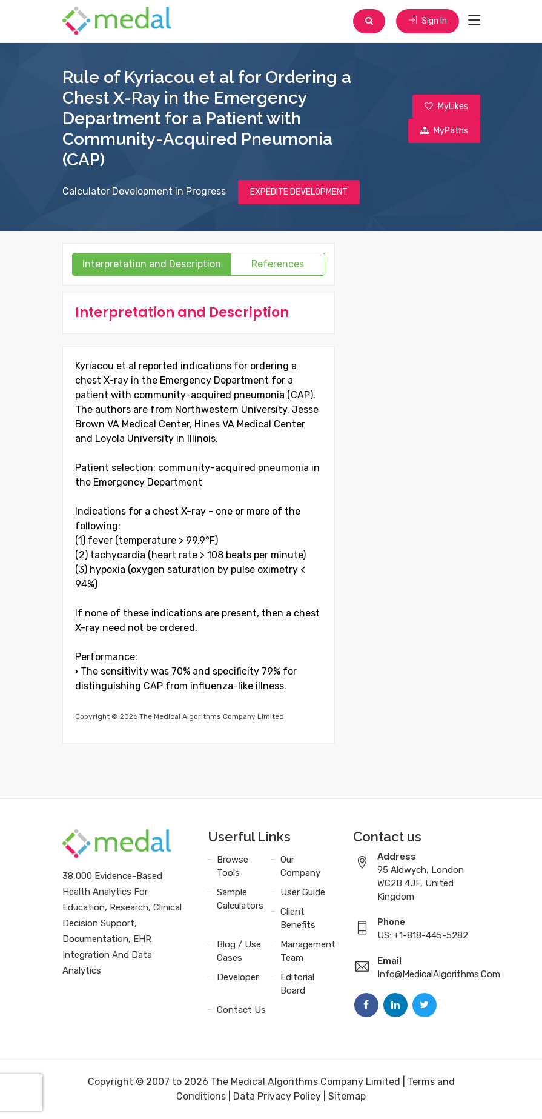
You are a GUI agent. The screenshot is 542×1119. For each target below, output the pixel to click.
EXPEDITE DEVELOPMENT (299, 192)
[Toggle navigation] (474, 20)
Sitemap (347, 1096)
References (277, 264)
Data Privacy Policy (277, 1096)
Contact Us (241, 1009)
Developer (238, 977)
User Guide (302, 892)
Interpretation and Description (151, 264)
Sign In (427, 21)
